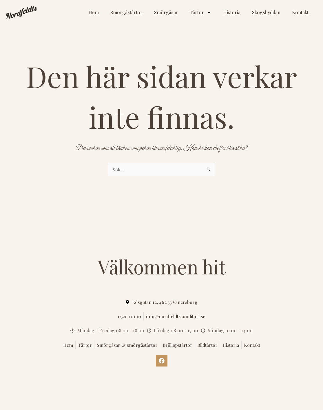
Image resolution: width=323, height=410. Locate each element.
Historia (231, 12)
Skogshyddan (266, 12)
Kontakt (300, 12)
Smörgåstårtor (126, 12)
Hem (93, 12)
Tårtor (200, 12)
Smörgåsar (166, 12)
